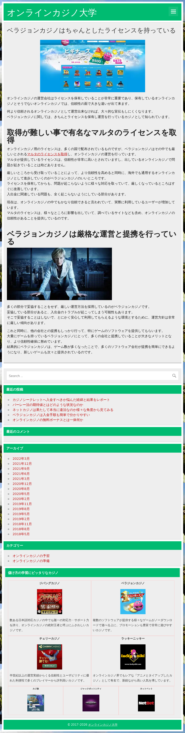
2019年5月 (21, 514)
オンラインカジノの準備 (31, 561)
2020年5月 (21, 494)
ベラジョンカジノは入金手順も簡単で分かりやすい (51, 415)
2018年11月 (22, 524)
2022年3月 (21, 458)
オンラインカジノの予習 (31, 556)
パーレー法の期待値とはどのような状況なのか (48, 405)
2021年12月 (22, 463)
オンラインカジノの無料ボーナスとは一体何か (48, 420)
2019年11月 (22, 504)
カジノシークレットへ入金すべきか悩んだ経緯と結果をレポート (61, 400)
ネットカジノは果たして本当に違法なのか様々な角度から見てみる (63, 410)
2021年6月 (21, 473)
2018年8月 (21, 529)
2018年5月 (21, 534)
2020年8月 (21, 489)
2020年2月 (21, 499)
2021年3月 (21, 479)
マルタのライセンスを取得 (47, 154)
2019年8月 (21, 509)
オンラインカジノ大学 (52, 11)
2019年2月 (21, 519)
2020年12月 (22, 484)
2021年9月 (21, 468)
